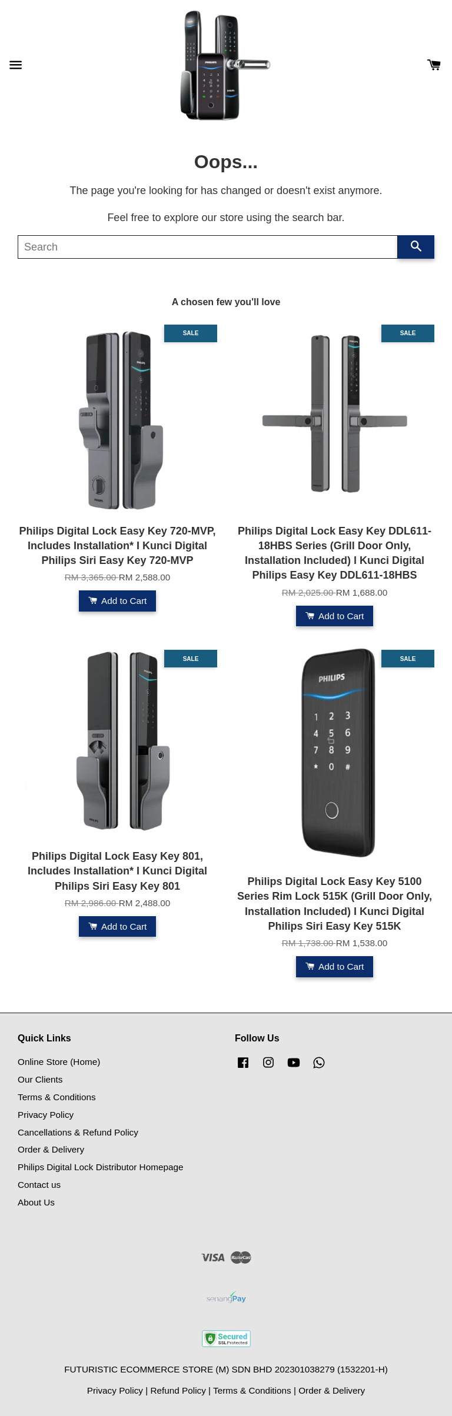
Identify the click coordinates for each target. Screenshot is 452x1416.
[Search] (208, 247)
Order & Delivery (51, 1149)
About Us (36, 1202)
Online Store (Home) (59, 1062)
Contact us (39, 1185)
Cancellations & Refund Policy (78, 1132)
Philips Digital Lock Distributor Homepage (100, 1167)
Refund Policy (177, 1390)
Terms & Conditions (57, 1097)
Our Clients (40, 1079)
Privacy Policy (46, 1115)
